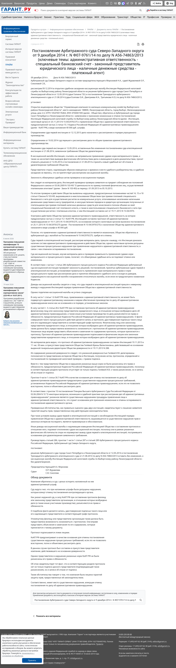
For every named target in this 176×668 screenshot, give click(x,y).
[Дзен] (119, 3)
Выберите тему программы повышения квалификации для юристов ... (12, 322)
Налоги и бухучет (33, 17)
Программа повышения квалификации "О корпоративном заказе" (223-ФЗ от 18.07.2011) (13, 292)
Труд (68, 17)
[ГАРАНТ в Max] (123, 3)
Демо (50, 3)
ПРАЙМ (8, 64)
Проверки (166, 17)
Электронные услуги (11, 113)
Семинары (60, 3)
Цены (42, 3)
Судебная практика (11, 17)
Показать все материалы (46, 616)
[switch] (36, 10)
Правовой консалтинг (10, 58)
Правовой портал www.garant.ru (13, 71)
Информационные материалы (12, 141)
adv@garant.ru (164, 646)
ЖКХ (96, 17)
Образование (108, 17)
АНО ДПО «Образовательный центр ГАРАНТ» (12, 163)
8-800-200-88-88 (125, 634)
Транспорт (122, 17)
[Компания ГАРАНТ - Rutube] (140, 3)
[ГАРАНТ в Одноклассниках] (135, 3)
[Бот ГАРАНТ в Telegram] (131, 3)
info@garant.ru (76, 658)
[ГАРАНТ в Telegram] (127, 3)
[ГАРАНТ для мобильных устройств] (111, 3)
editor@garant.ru (160, 641)
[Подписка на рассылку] (107, 3)
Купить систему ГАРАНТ (14, 148)
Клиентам (93, 3)
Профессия (153, 17)
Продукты (31, 3)
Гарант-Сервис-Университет (53, 663)
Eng (169, 3)
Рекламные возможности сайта (132, 648)
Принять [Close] (32, 660)
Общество (135, 17)
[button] (160, 10)
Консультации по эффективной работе (13, 93)
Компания (6, 3)
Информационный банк (14, 132)
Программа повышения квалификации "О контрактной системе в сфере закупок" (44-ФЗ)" (13, 246)
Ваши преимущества (13, 127)
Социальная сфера (82, 17)
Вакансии (19, 3)
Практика (59, 17)
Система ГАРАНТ (13, 44)
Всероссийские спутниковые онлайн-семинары (14, 104)
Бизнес (48, 17)
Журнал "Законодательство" (14, 84)
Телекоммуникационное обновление (15, 154)
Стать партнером (77, 3)
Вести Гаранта (12, 77)
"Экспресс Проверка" (10, 121)
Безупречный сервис (11, 38)
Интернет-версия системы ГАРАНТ (13, 50)
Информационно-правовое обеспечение (14, 30)
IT (144, 17)
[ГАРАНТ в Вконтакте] (115, 3)
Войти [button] (156, 3)
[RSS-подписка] (144, 3)
